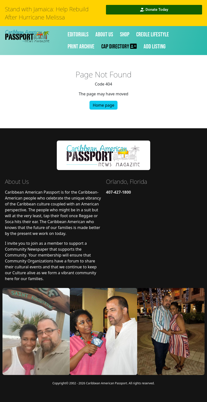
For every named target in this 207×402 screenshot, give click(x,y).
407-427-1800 (118, 192)
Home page (103, 105)
